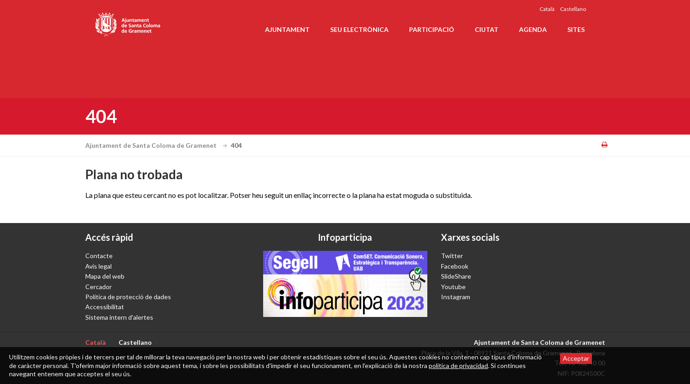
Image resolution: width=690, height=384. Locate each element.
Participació (431, 29)
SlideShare (456, 276)
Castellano (573, 8)
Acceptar (576, 358)
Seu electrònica (359, 29)
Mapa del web (105, 276)
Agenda (533, 29)
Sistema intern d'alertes (119, 317)
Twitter (452, 255)
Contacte (99, 255)
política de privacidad (458, 365)
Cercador (98, 287)
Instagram (455, 297)
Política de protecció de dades (128, 297)
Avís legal (98, 266)
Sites (576, 29)
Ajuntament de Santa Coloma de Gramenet (157, 145)
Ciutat (486, 29)
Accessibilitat (104, 307)
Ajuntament (287, 29)
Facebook (454, 266)
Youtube (453, 287)
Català (547, 8)
